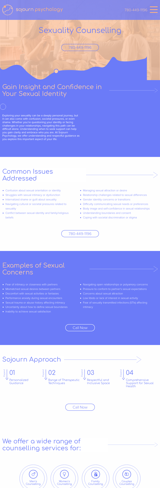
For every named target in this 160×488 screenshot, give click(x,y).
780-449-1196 (136, 10)
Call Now (80, 327)
